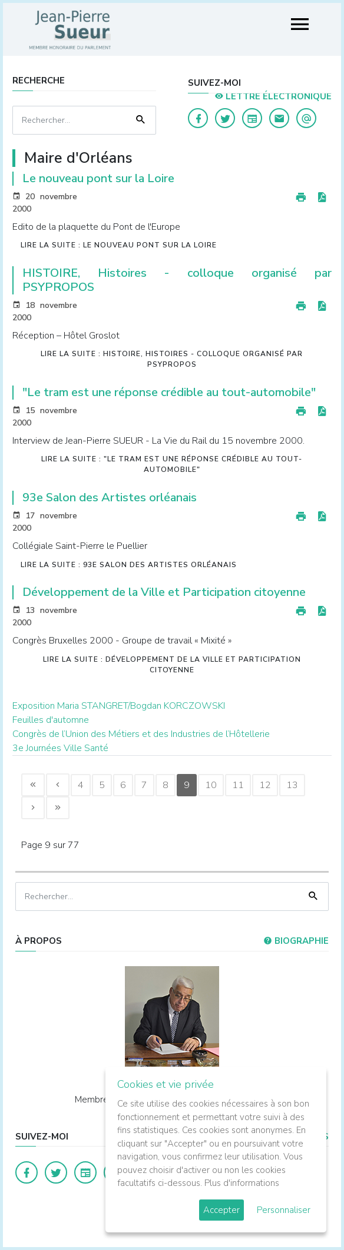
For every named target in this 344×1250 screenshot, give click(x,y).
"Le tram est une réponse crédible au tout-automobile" (169, 392)
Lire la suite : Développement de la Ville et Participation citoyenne (172, 665)
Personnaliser (283, 1210)
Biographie (296, 941)
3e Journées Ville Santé (60, 748)
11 (238, 785)
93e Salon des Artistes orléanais (109, 497)
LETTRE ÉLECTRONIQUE (273, 96)
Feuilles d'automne (50, 719)
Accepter (221, 1210)
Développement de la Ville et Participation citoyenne (164, 592)
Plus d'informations (241, 1183)
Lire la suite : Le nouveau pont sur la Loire (119, 245)
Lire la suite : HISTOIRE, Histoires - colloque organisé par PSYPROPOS (172, 359)
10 (211, 785)
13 (292, 785)
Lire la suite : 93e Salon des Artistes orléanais (129, 564)
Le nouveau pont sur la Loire (98, 178)
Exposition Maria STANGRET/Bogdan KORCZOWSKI (118, 705)
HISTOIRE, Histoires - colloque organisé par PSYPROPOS (177, 280)
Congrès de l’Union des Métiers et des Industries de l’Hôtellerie (141, 734)
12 (265, 785)
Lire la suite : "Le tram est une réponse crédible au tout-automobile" (171, 464)
